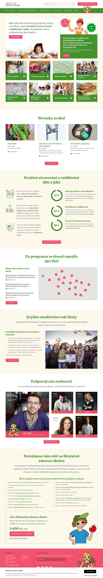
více (78, 26)
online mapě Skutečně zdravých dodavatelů (74, 494)
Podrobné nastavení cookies (90, 575)
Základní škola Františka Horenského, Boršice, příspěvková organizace (20, 299)
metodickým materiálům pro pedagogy (29, 502)
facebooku (70, 504)
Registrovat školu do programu (22, 540)
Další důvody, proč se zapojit (51, 242)
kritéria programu (33, 489)
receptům (88, 489)
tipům (81, 489)
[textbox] (59, 4)
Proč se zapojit (15, 37)
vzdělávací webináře (19, 505)
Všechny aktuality (51, 163)
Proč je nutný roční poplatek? (19, 545)
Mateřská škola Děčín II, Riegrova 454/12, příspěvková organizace (19, 288)
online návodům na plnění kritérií (23, 500)
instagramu (77, 504)
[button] (43, 277)
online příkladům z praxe (21, 511)
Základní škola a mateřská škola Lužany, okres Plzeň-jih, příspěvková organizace (19, 277)
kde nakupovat (74, 489)
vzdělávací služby (26, 508)
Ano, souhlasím (90, 571)
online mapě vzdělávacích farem (23, 514)
